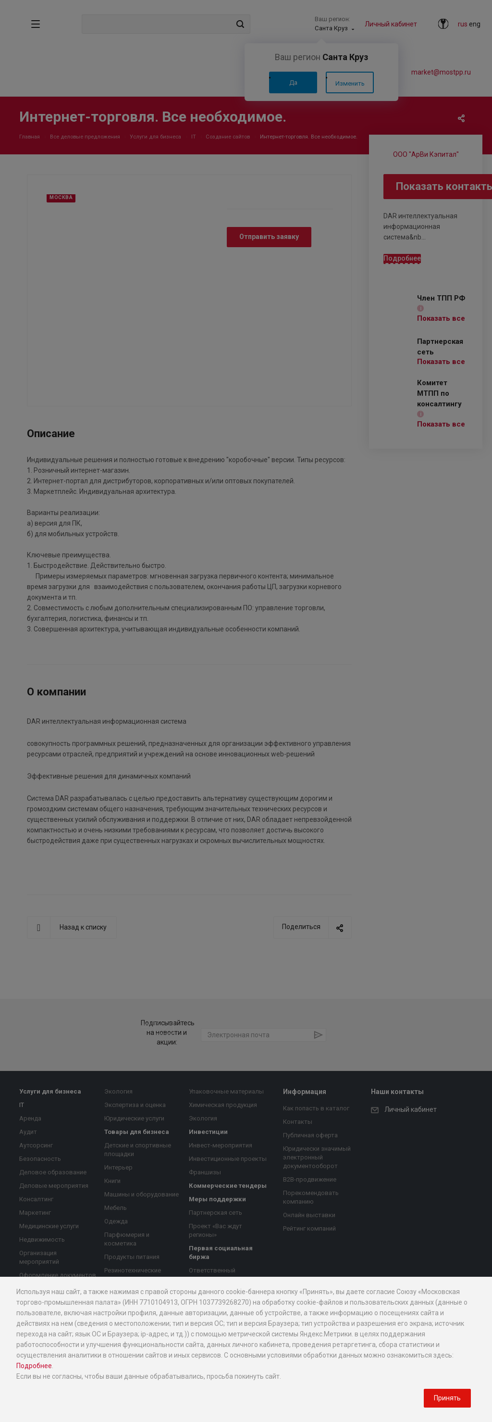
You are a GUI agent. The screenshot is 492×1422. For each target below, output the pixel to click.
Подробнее (34, 1366)
